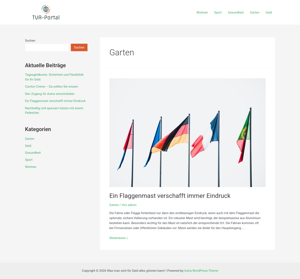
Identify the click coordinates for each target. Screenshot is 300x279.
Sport (218, 12)
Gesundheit (236, 12)
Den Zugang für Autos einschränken (50, 94)
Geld (269, 12)
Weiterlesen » (118, 238)
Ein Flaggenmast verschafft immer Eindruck (55, 101)
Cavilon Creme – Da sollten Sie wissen (51, 86)
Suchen (30, 40)
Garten (254, 12)
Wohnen (202, 12)
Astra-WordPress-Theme (201, 271)
